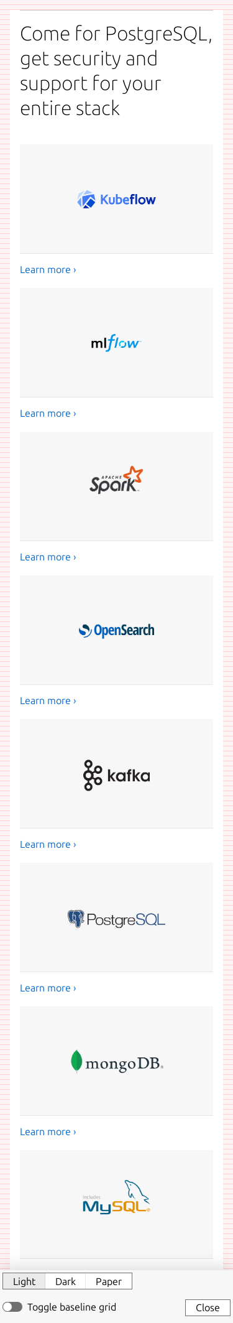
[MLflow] (116, 354)
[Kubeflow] (116, 210)
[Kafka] (116, 785)
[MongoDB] (116, 1072)
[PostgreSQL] (116, 929)
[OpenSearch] (116, 641)
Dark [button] (65, 1281)
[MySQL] (116, 1216)
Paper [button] (109, 1281)
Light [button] (24, 1281)
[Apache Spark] (116, 498)
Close (208, 1307)
